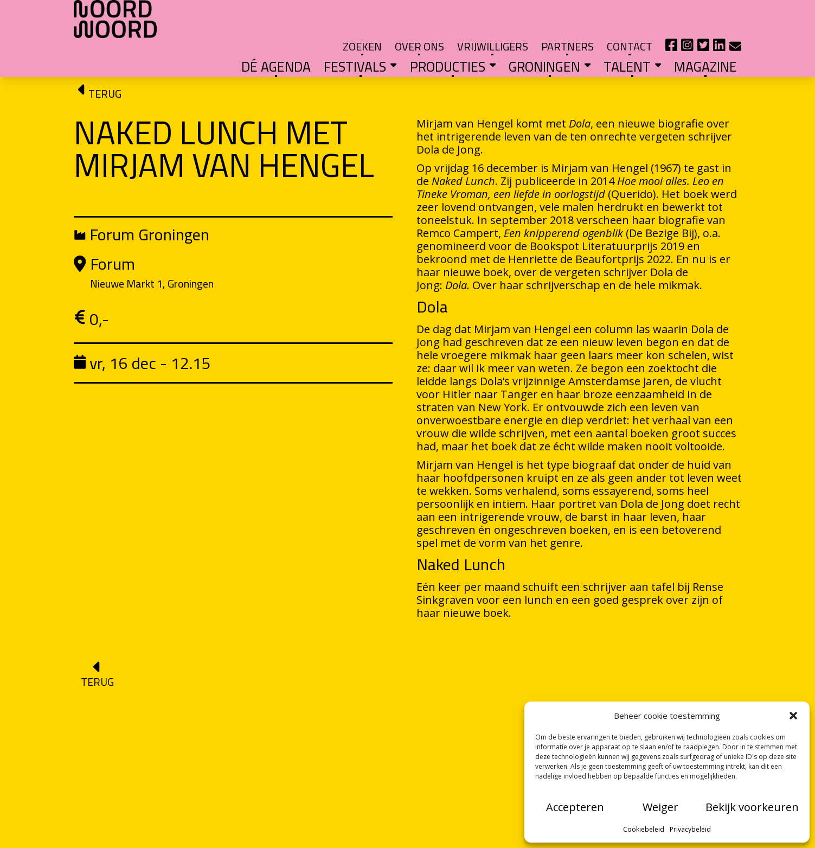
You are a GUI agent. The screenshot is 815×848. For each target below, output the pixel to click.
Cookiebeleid (643, 829)
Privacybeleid (690, 829)
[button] (793, 715)
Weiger (660, 807)
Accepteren (575, 807)
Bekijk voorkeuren (752, 807)
